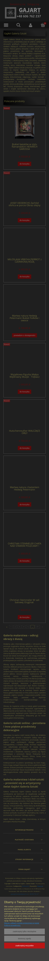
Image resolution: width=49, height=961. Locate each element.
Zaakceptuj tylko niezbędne (24, 931)
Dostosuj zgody (24, 938)
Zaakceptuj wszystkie (24, 945)
